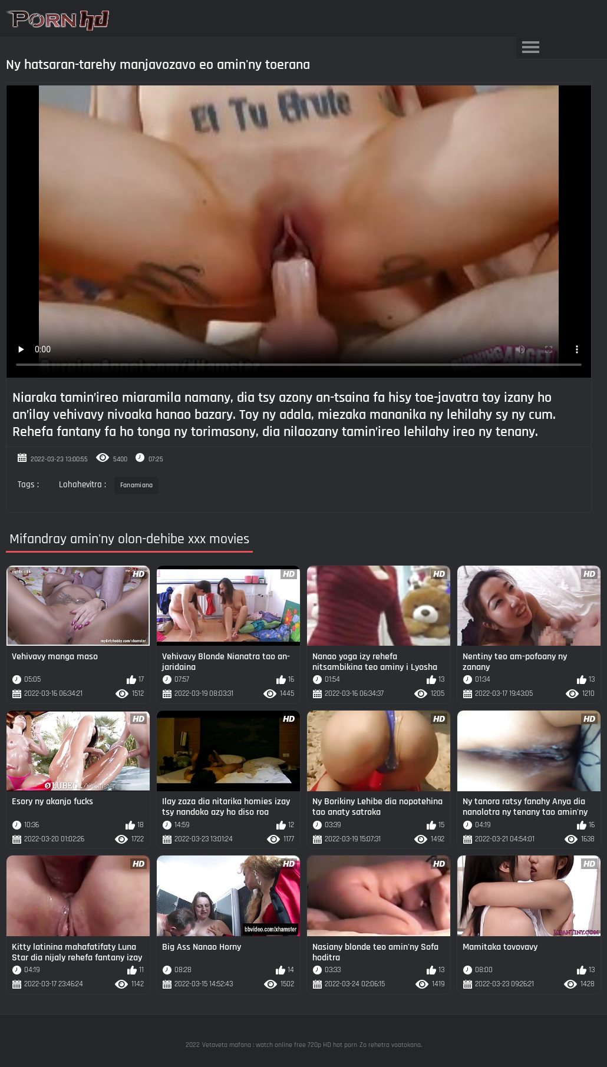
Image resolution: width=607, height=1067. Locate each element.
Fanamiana (136, 485)
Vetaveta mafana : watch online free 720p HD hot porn (279, 1044)
